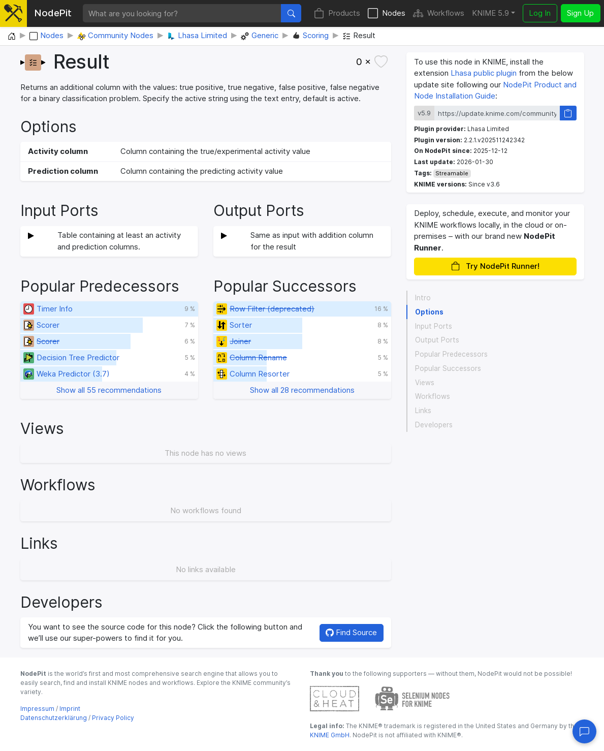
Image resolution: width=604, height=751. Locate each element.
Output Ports (437, 340)
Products (337, 13)
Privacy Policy (113, 718)
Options (429, 312)
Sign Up (580, 13)
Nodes (386, 13)
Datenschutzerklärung (53, 718)
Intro (423, 298)
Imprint (69, 708)
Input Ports (433, 326)
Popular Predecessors (451, 354)
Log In (540, 13)
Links (423, 410)
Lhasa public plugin (484, 73)
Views (424, 383)
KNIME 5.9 (490, 13)
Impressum (37, 708)
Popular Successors (448, 368)
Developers (434, 425)
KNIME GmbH (329, 735)
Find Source (351, 632)
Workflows (438, 13)
